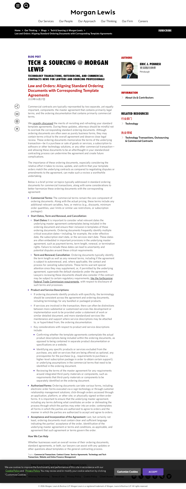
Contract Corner (63, 454)
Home (18, 30)
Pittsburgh (145, 71)
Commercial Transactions (45, 454)
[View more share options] (17, 106)
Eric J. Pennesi (150, 64)
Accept (153, 471)
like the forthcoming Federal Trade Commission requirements (73, 279)
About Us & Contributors (139, 97)
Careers (143, 21)
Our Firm (127, 21)
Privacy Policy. (32, 470)
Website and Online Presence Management (58, 457)
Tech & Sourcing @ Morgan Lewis (67, 30)
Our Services (46, 21)
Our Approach (87, 21)
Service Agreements (79, 454)
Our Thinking (109, 21)
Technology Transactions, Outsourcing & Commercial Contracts (147, 139)
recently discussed (43, 123)
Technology (131, 123)
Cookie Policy (13, 470)
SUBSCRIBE (164, 30)
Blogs (44, 30)
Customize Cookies (127, 471)
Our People (66, 21)
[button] (18, 5)
